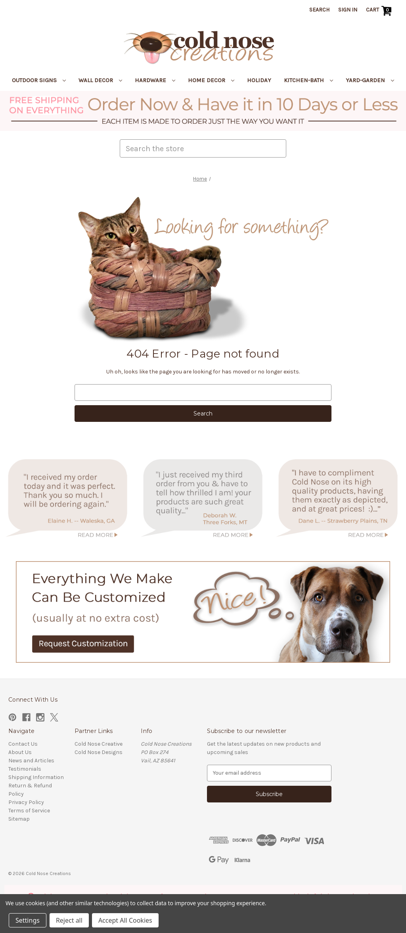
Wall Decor (100, 80)
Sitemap (19, 819)
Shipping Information (36, 777)
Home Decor (211, 80)
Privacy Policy (26, 802)
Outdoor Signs (39, 80)
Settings (27, 920)
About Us (20, 752)
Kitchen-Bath (308, 80)
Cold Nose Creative (99, 744)
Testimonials (24, 769)
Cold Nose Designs (99, 752)
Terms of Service (29, 810)
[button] (203, 111)
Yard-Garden (370, 80)
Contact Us (23, 744)
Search (319, 9)
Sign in (347, 9)
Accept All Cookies (125, 920)
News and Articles (31, 760)
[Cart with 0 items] (380, 10)
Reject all (69, 920)
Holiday (259, 80)
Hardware (155, 80)
